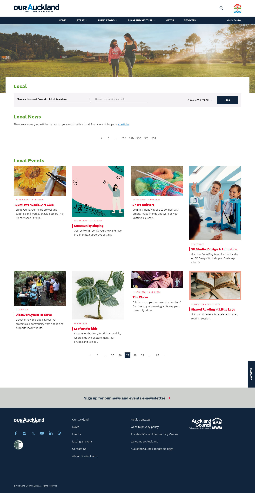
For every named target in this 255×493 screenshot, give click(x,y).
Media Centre (234, 20)
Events (76, 434)
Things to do (108, 20)
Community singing (88, 226)
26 (120, 355)
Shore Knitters (143, 205)
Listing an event (82, 441)
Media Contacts (140, 419)
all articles (123, 124)
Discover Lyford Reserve (33, 315)
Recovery (190, 20)
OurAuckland (80, 419)
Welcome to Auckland (144, 441)
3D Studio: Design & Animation (214, 249)
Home (62, 20)
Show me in (32, 99)
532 (153, 138)
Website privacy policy (145, 427)
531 (146, 138)
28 (135, 355)
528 (123, 138)
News (75, 427)
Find (227, 100)
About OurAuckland (84, 456)
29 (142, 355)
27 (127, 355)
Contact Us (79, 449)
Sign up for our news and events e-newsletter (127, 398)
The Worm (140, 297)
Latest (81, 20)
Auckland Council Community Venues (154, 434)
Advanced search (200, 100)
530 (138, 138)
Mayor (170, 20)
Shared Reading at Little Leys (213, 309)
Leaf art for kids (86, 329)
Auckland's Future (142, 20)
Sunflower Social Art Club (34, 205)
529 (131, 138)
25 (112, 355)
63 (157, 355)
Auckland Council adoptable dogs (152, 449)
